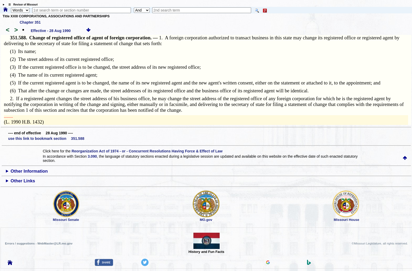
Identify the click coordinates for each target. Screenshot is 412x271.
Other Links (22, 180)
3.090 (92, 156)
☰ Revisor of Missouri (22, 4)
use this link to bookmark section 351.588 (46, 138)
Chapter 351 (30, 22)
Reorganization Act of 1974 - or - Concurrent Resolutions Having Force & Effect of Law (147, 151)
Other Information (29, 171)
